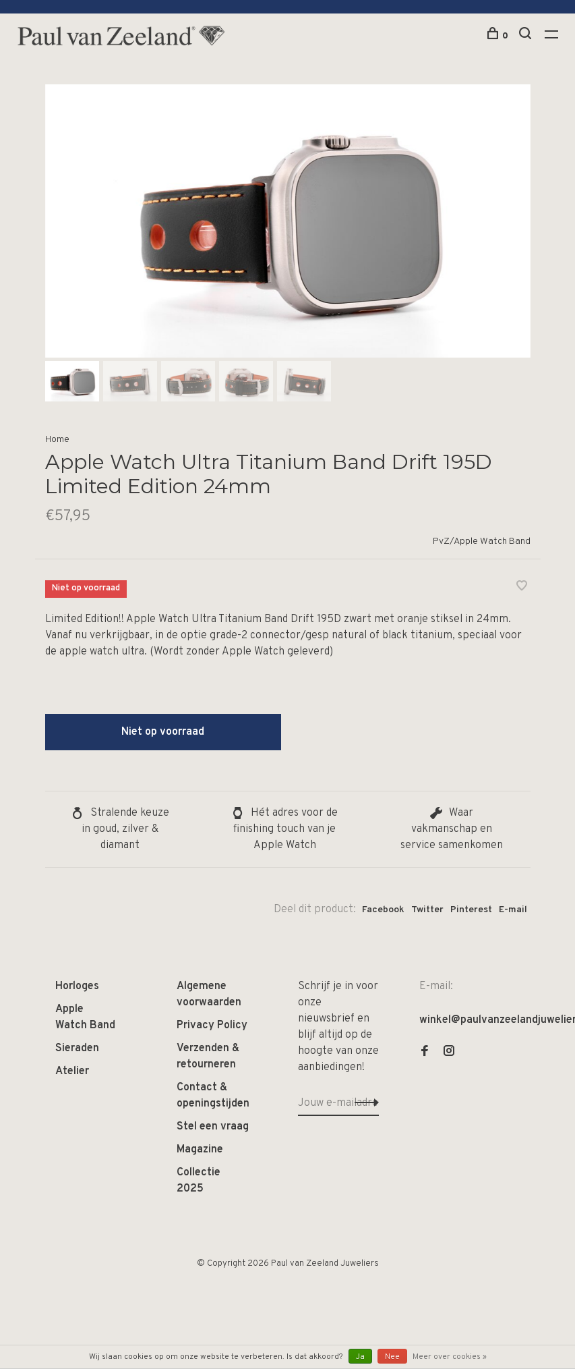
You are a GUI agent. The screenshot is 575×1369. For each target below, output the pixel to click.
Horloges (77, 986)
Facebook (383, 910)
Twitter (427, 910)
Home (57, 439)
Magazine (200, 1149)
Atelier (72, 1071)
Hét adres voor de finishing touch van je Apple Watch (285, 829)
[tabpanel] (288, 221)
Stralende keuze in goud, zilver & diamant (120, 829)
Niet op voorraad (162, 732)
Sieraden (77, 1048)
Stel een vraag (213, 1127)
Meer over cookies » (450, 1356)
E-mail (513, 910)
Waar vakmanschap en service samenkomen (451, 829)
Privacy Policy (212, 1025)
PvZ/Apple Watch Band (482, 541)
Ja (360, 1356)
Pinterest (471, 910)
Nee (392, 1356)
